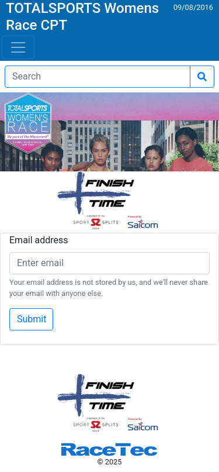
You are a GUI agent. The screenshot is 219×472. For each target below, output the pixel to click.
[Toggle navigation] (18, 47)
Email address (38, 240)
